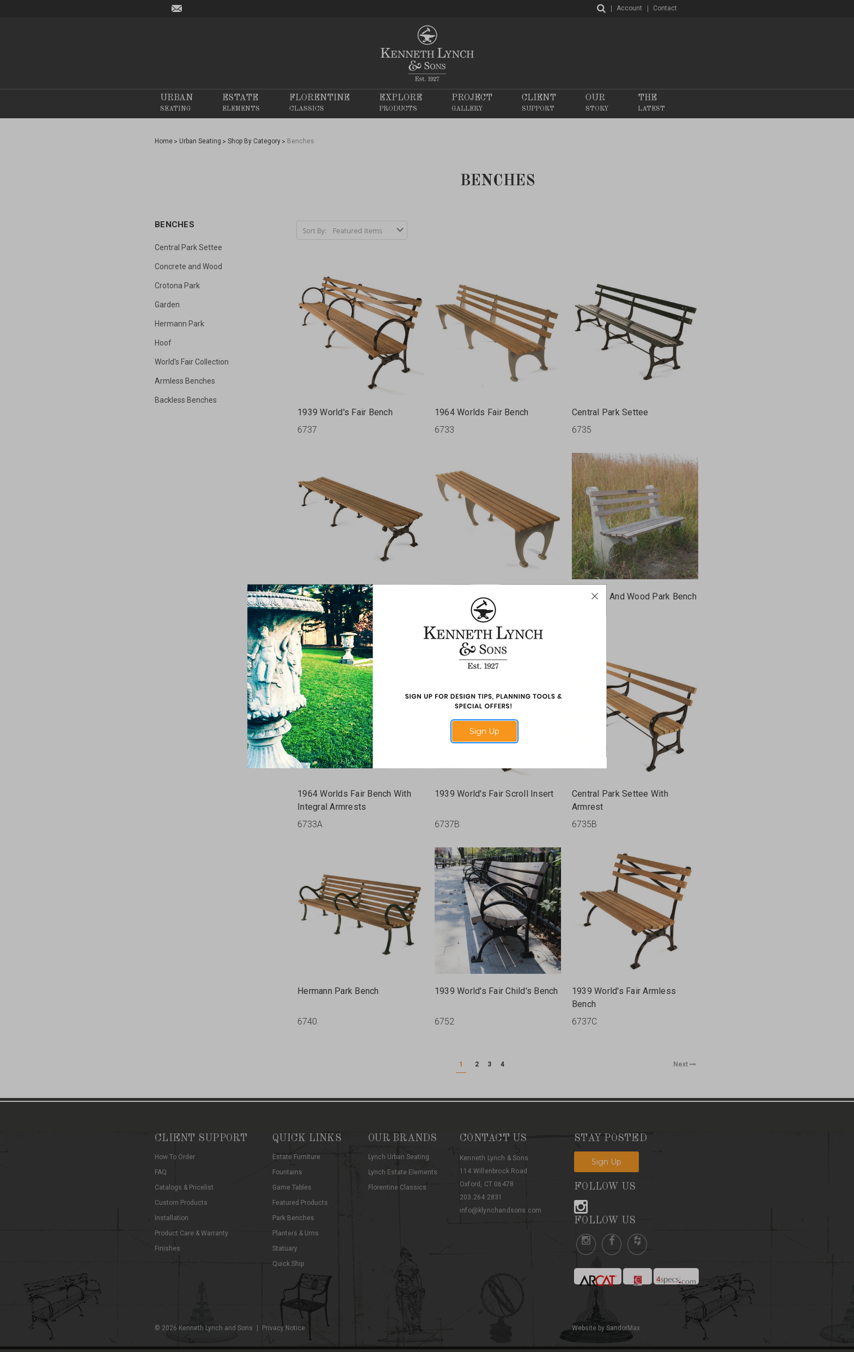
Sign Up (484, 731)
